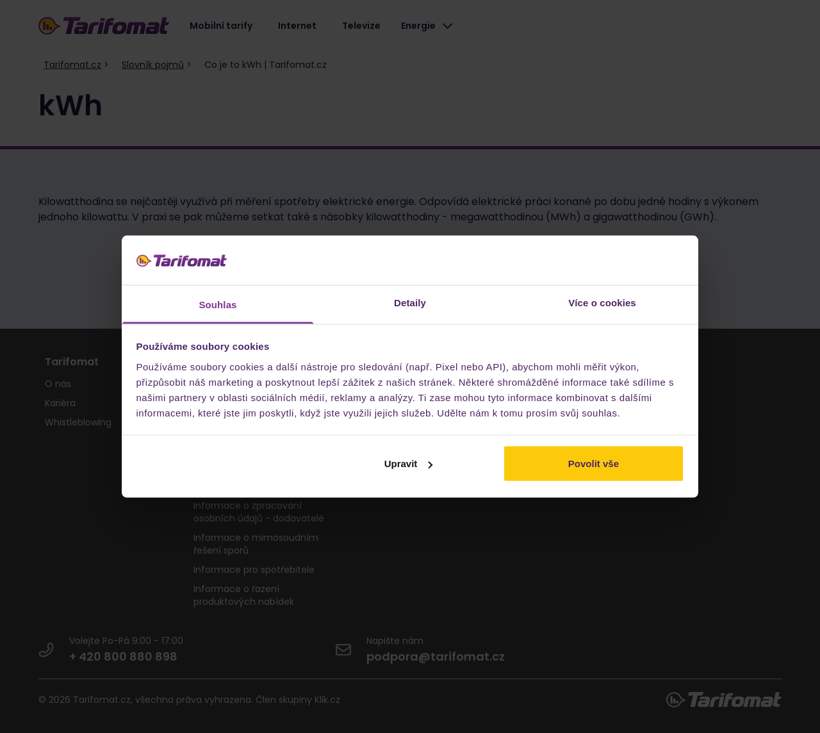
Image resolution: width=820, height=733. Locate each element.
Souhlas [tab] (217, 304)
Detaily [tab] (410, 302)
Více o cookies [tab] (602, 302)
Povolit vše (593, 463)
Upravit (408, 463)
